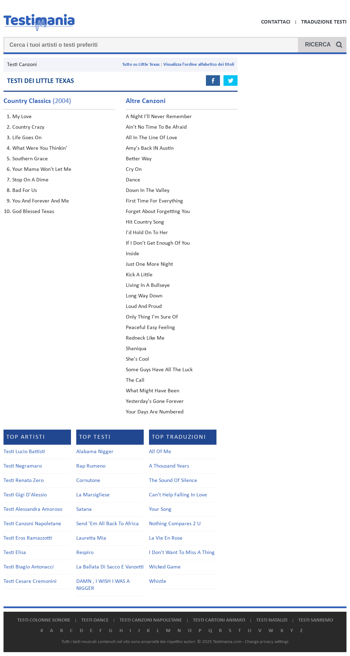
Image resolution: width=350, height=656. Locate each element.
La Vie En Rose (165, 538)
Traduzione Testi (323, 22)
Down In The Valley (147, 190)
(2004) (37, 101)
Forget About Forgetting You (158, 211)
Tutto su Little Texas (141, 64)
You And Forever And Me (40, 201)
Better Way (138, 159)
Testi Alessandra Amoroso (33, 509)
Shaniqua (136, 349)
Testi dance (95, 620)
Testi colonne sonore (43, 620)
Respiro (84, 552)
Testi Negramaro (23, 466)
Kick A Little (139, 275)
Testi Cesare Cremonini (30, 581)
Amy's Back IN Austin (150, 148)
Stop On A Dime (30, 180)
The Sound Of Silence (173, 480)
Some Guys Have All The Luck (159, 370)
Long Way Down (144, 296)
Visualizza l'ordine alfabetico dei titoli (198, 64)
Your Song (160, 509)
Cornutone (88, 480)
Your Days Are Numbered (154, 412)
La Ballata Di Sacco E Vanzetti (110, 567)
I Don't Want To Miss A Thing (182, 552)
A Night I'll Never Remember (159, 117)
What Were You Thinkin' (39, 148)
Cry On (134, 169)
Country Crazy (28, 127)
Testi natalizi (271, 620)
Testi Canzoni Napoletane (32, 524)
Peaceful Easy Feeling (150, 327)
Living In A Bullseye (148, 285)
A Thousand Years (169, 466)
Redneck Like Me (145, 338)
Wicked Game (165, 567)
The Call (135, 380)
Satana (84, 509)
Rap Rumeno (90, 466)
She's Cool (137, 359)
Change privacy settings (267, 641)
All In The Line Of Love (151, 138)
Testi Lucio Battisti (24, 452)
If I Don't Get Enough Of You (158, 243)
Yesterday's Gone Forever (155, 401)
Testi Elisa (15, 552)
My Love (22, 117)
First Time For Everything (154, 201)
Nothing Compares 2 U (175, 524)
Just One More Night (149, 264)
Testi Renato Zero (24, 480)
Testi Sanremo (315, 620)
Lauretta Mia (91, 538)
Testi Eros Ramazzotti (28, 538)
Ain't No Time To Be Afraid (156, 127)
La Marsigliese (93, 495)
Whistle (157, 581)
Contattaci (275, 22)
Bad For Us (24, 190)
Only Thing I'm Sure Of (152, 317)
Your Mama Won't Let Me (41, 169)
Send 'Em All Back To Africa (107, 524)
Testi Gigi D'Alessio (25, 495)
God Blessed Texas (33, 211)
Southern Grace (30, 159)
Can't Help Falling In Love (178, 495)
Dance (133, 180)
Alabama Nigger (95, 452)
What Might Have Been (152, 391)
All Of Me (160, 452)
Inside (132, 254)
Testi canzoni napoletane (150, 620)
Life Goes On (26, 138)
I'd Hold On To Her (147, 233)
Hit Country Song (145, 222)
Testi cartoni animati (219, 620)
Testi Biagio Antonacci (29, 567)
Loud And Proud (144, 306)
